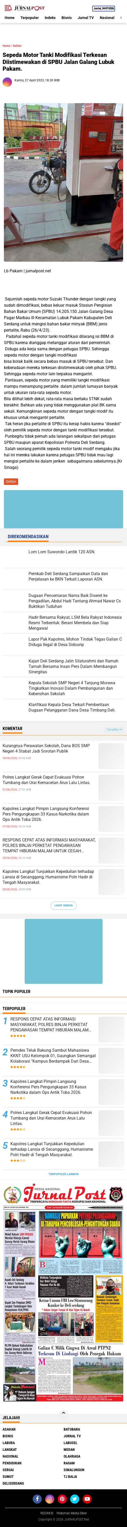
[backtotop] (63, 1415)
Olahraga (72, 1456)
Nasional (107, 18)
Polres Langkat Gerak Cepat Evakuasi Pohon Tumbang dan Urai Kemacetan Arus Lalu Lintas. (46, 780)
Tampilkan (114, 729)
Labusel (70, 1443)
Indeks (50, 18)
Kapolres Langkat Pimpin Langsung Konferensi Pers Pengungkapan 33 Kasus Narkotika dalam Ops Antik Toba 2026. (46, 814)
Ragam (69, 1463)
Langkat (10, 1449)
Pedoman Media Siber (72, 1513)
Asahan (9, 1429)
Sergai (8, 1470)
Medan (69, 1449)
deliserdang (13, 1483)
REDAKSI (47, 1513)
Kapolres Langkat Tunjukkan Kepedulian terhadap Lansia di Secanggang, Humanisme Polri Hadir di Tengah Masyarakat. (48, 877)
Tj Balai (70, 1477)
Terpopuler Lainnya (64, 1174)
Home (10, 18)
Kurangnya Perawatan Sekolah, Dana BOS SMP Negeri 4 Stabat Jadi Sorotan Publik (46, 748)
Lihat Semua (64, 905)
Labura (9, 1443)
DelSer (17, 46)
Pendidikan (12, 1463)
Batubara (72, 1429)
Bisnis (67, 18)
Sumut (8, 1477)
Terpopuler (30, 18)
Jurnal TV (86, 18)
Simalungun (74, 1470)
